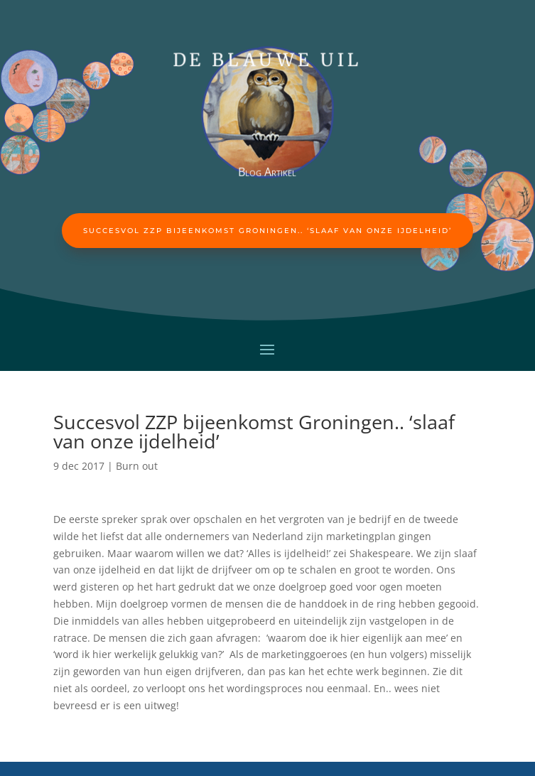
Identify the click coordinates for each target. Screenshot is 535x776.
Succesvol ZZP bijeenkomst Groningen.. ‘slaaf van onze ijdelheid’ (267, 230)
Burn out (137, 466)
